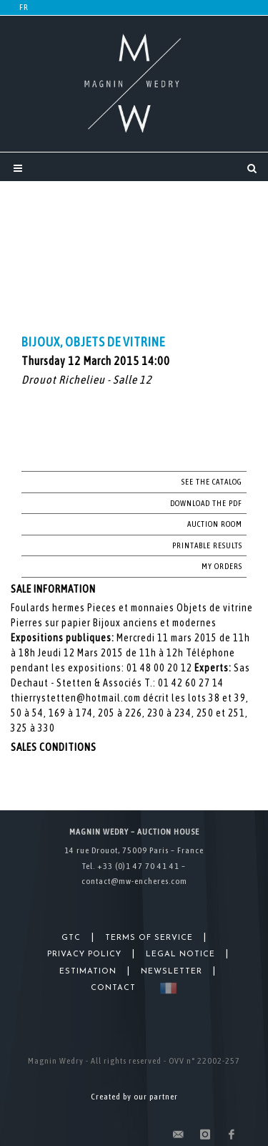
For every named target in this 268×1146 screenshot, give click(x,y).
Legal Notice (180, 954)
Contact (113, 988)
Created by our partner (134, 1097)
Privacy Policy (84, 954)
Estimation (87, 972)
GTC (71, 938)
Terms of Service (149, 938)
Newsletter (171, 972)
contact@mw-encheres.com (134, 881)
